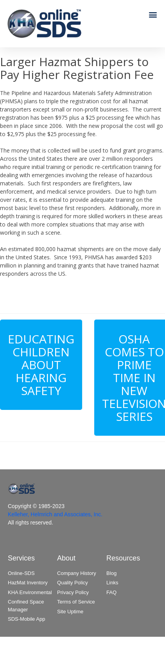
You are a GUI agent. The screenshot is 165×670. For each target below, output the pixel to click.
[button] (152, 14)
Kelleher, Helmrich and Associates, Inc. (55, 514)
